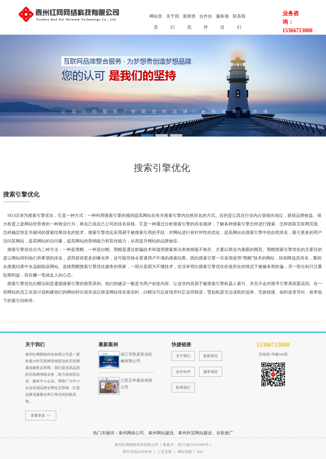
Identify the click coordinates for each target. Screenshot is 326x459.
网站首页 (155, 18)
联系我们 (239, 18)
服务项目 (222, 18)
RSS (199, 452)
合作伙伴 (205, 18)
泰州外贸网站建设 (195, 433)
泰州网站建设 (161, 433)
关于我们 (172, 18)
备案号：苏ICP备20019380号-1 (187, 445)
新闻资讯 (189, 18)
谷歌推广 (224, 433)
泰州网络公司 (131, 433)
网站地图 (184, 452)
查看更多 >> (40, 415)
